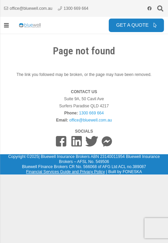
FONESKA (132, 171)
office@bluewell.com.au (90, 120)
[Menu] (6, 25)
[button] (160, 8)
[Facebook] (149, 8)
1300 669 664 (91, 113)
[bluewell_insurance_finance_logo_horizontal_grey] (30, 25)
